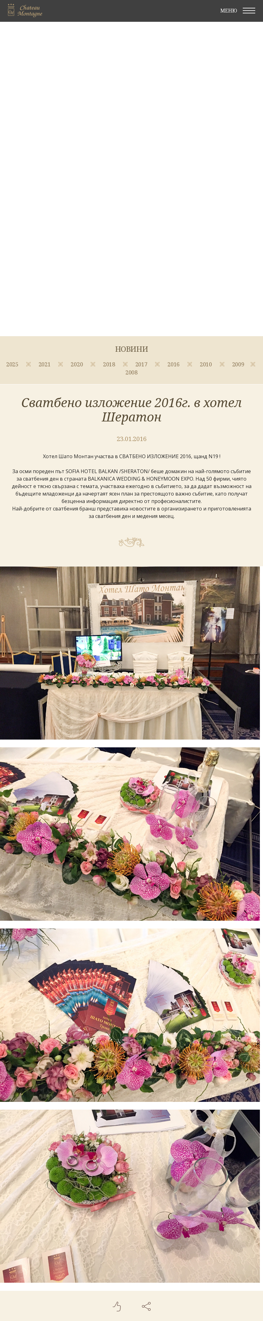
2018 (110, 364)
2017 (142, 364)
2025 (13, 364)
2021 (45, 364)
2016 (174, 364)
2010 (207, 364)
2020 (77, 364)
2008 (131, 372)
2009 (238, 364)
